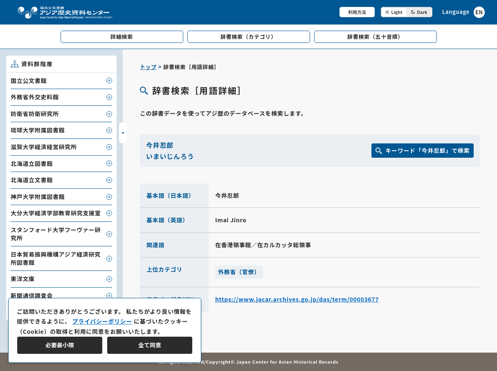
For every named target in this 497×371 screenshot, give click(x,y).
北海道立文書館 (32, 180)
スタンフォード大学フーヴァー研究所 (56, 234)
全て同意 (149, 345)
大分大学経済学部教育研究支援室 (56, 213)
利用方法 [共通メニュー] (357, 12)
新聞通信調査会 (32, 295)
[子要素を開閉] (109, 80)
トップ (148, 67)
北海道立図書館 (32, 163)
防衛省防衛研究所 (35, 114)
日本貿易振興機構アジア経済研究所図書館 (56, 258)
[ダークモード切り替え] (406, 12)
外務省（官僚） (239, 272)
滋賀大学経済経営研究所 (44, 147)
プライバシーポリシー (102, 321)
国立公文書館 (29, 80)
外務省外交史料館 (35, 97)
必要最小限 (59, 345)
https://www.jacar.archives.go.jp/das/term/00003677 (297, 299)
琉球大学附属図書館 (38, 130)
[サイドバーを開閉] (122, 133)
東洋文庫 (23, 279)
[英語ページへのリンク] (463, 12)
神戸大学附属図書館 (38, 196)
